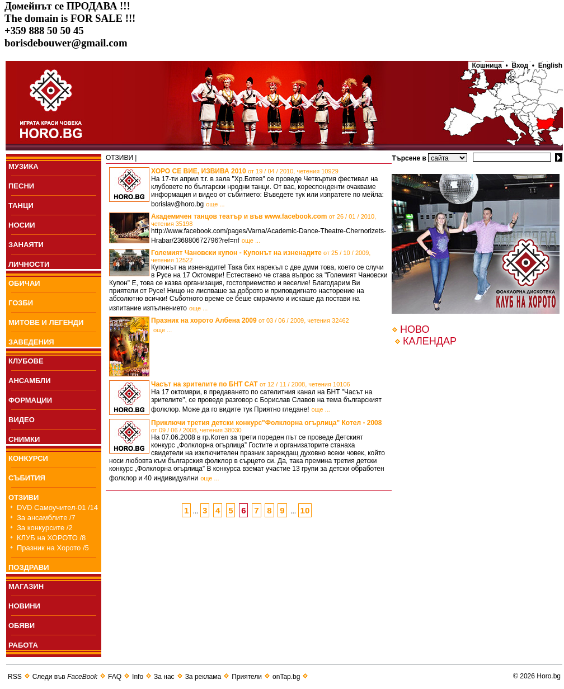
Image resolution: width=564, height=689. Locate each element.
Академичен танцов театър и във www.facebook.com (263, 220)
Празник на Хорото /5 (53, 548)
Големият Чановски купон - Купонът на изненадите (260, 256)
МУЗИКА (23, 166)
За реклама (203, 677)
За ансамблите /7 (46, 517)
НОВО (414, 329)
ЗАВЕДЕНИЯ (31, 342)
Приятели (247, 677)
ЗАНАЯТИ (26, 244)
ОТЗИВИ (23, 497)
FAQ (114, 677)
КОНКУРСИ (28, 458)
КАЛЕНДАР (430, 341)
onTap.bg (286, 677)
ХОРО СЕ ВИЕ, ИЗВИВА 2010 (245, 171)
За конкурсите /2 (45, 527)
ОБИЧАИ (24, 283)
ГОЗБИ (20, 303)
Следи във (64, 677)
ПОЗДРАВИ (28, 567)
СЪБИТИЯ (26, 478)
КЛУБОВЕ (26, 361)
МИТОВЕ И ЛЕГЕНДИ (45, 322)
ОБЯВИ (21, 625)
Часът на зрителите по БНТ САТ (250, 384)
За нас (164, 677)
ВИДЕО (21, 420)
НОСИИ (21, 225)
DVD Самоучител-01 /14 (57, 507)
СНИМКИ (24, 439)
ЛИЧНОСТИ (28, 264)
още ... (215, 204)
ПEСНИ (21, 186)
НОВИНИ (24, 606)
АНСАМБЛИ (29, 380)
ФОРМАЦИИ (30, 400)
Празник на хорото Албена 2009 (250, 320)
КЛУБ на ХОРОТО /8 (51, 538)
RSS (15, 677)
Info (137, 677)
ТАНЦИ (21, 205)
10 (305, 510)
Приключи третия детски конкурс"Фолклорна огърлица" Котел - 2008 (266, 426)
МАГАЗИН (26, 586)
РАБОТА (23, 645)
